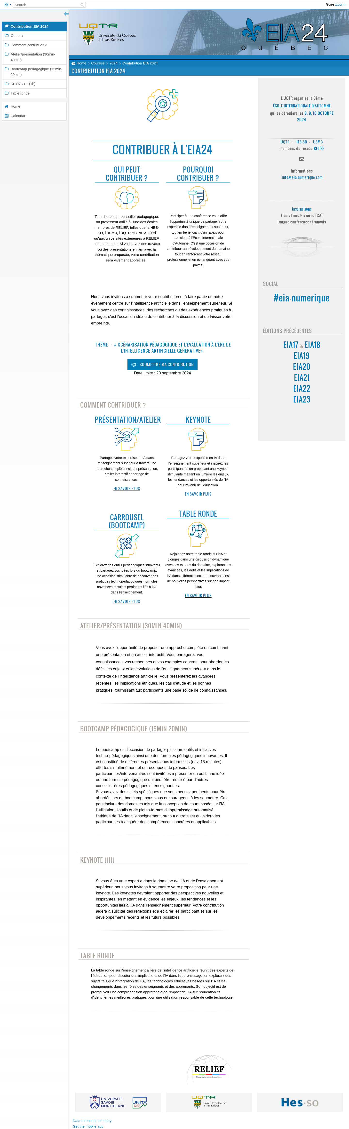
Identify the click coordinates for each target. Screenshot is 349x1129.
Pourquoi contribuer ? (198, 174)
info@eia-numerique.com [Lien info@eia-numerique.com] (302, 177)
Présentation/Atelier (128, 420)
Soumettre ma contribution (162, 364)
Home (81, 63)
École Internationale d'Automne (302, 106)
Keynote (198, 420)
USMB (318, 142)
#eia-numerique (302, 297)
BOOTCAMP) (128, 525)
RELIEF (319, 148)
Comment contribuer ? (113, 405)
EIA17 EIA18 (301, 344)
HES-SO (301, 142)
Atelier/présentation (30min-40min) (131, 625)
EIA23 (301, 399)
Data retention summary (92, 1121)
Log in (341, 4)
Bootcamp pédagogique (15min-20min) (133, 728)
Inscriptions (302, 209)
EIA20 (301, 366)
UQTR (285, 142)
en (7, 4)
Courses (98, 63)
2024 (114, 63)
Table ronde (198, 514)
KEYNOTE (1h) (97, 860)
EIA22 (301, 388)
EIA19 (302, 355)
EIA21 (302, 377)
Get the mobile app (88, 1126)
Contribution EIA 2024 (140, 63)
